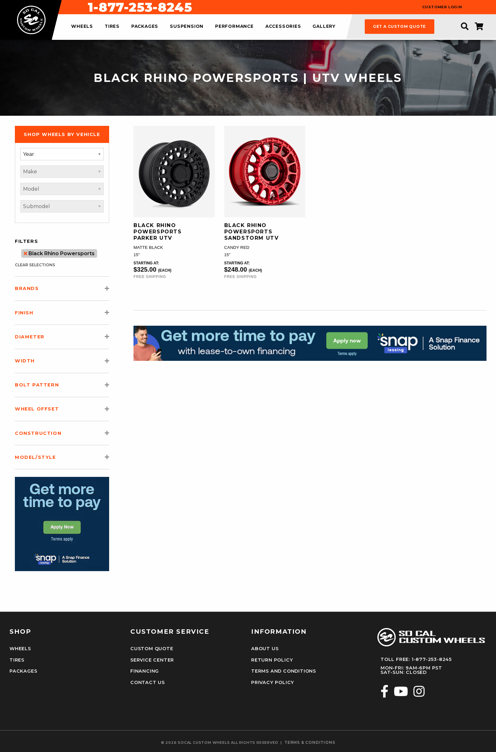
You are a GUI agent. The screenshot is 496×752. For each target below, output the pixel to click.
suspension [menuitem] (186, 26)
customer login (442, 7)
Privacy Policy (272, 682)
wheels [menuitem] (82, 26)
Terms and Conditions (283, 671)
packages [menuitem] (144, 26)
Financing (144, 671)
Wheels (20, 648)
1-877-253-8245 (282, 7)
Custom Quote (151, 648)
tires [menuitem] (112, 26)
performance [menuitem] (234, 26)
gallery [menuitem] (324, 26)
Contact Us (147, 682)
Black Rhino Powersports (59, 253)
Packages (23, 671)
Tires (16, 660)
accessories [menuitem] (283, 26)
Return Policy (272, 660)
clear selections (35, 264)
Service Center (152, 660)
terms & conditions (309, 742)
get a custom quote (399, 26)
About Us (264, 648)
